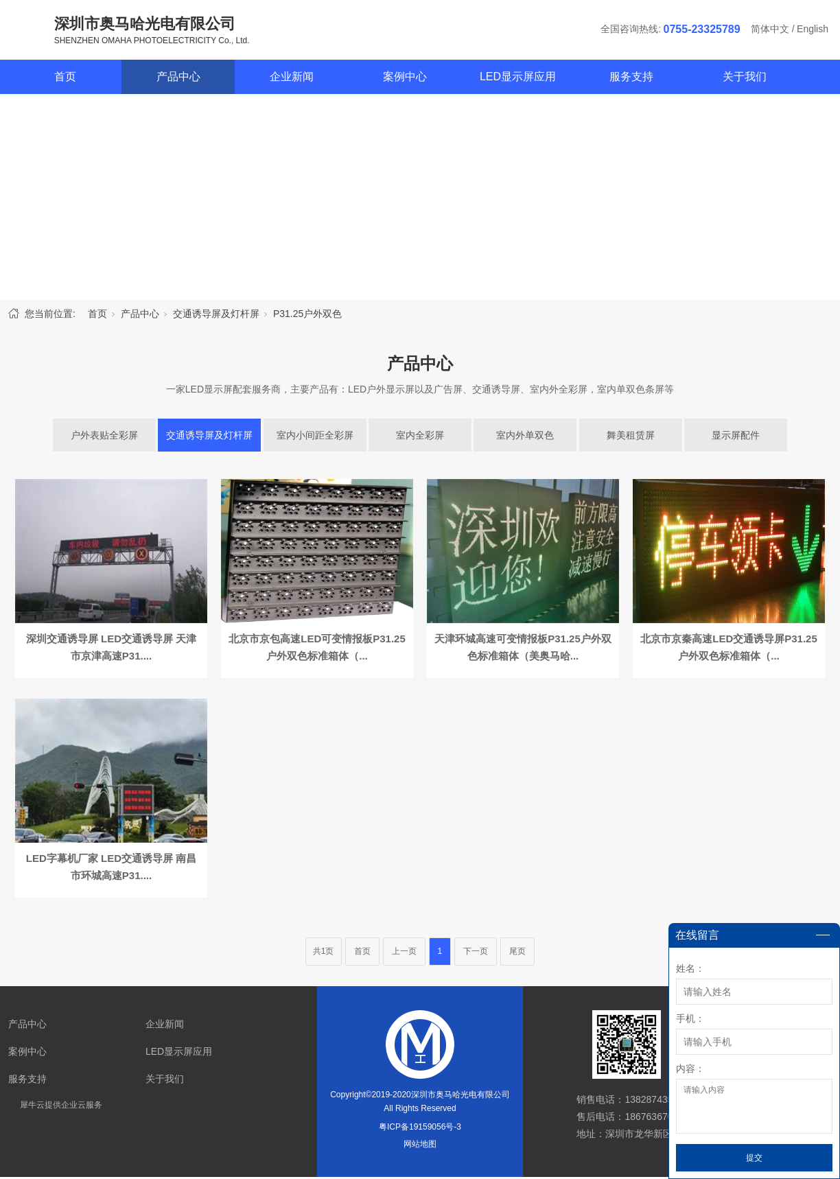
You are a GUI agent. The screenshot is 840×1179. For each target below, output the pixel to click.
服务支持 (631, 78)
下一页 (475, 953)
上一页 (404, 953)
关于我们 (745, 78)
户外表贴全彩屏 (104, 437)
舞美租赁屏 (631, 437)
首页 (65, 78)
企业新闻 (292, 78)
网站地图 (420, 1146)
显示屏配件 (736, 437)
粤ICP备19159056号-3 (420, 1129)
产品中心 (178, 78)
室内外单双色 (525, 437)
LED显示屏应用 (518, 78)
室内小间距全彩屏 (315, 437)
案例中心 (405, 78)
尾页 (517, 953)
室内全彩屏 (420, 437)
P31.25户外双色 (307, 315)
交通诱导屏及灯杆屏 (216, 315)
